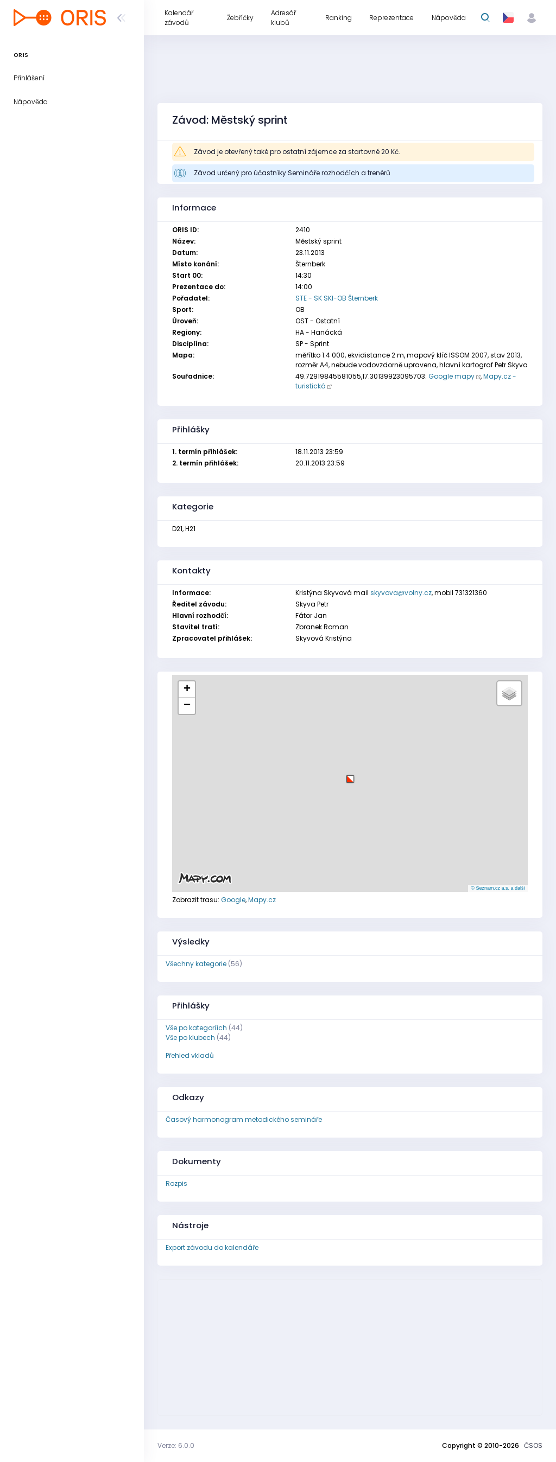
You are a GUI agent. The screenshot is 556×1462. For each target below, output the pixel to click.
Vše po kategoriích (196, 1027)
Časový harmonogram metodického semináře (244, 1119)
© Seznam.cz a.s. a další (498, 888)
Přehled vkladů (190, 1055)
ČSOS (533, 1445)
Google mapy (451, 376)
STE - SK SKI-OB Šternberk (336, 298)
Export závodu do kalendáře (212, 1247)
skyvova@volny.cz (401, 592)
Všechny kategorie (196, 963)
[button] (350, 775)
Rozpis (176, 1183)
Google (233, 899)
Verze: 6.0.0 (175, 1445)
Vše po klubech (190, 1037)
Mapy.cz (262, 899)
